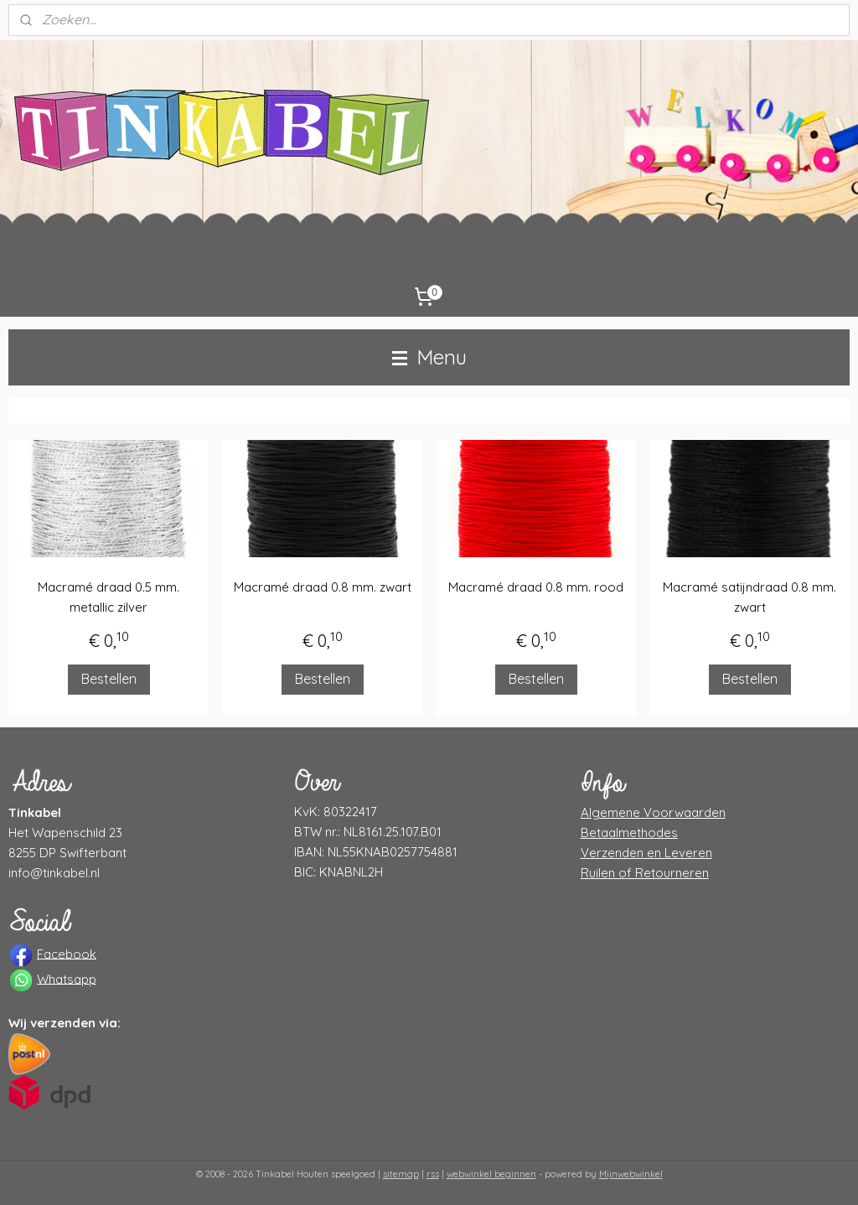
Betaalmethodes (629, 832)
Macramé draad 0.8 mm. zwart (322, 587)
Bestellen (109, 678)
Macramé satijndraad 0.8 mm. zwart (749, 597)
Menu (429, 357)
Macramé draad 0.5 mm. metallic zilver (108, 597)
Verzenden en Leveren (646, 853)
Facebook (66, 953)
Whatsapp (66, 978)
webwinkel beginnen (491, 1174)
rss (432, 1174)
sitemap (401, 1174)
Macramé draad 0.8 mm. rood (535, 587)
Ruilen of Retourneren (645, 873)
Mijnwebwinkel (631, 1174)
